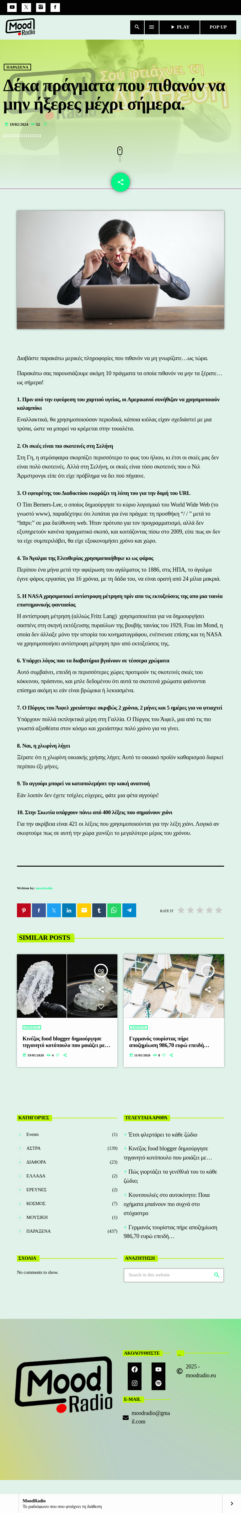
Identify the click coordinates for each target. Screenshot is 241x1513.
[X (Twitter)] (26, 7)
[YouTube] (12, 7)
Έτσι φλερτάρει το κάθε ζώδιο (162, 1136)
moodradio (44, 889)
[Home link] (20, 27)
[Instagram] (41, 7)
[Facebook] (55, 7)
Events (32, 1135)
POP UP (218, 27)
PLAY (179, 27)
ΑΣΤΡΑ (33, 1149)
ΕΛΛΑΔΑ (36, 1177)
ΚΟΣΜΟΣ (36, 1205)
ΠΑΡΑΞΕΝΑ (18, 78)
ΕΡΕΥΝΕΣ (36, 1191)
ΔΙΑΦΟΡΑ (36, 1163)
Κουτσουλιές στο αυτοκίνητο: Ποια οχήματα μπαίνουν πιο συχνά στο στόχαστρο (167, 1205)
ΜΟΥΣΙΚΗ (37, 1218)
